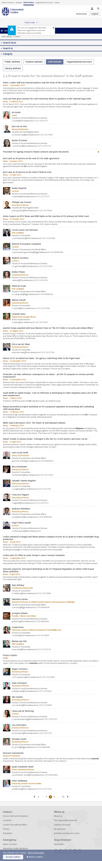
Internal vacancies (62, 824)
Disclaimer (7, 833)
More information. (36, 852)
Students (18, 2)
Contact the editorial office (15, 824)
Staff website (6, 36)
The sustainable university (65, 820)
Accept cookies (13, 857)
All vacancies (59, 829)
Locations (7, 820)
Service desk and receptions (15, 816)
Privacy (6, 829)
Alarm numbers (10, 844)
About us (58, 816)
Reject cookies (36, 857)
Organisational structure (44, 2)
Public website (12, 61)
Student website (34, 61)
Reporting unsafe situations (15, 848)
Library (57, 2)
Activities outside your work (66, 833)
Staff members (28, 2)
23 (63, 796)
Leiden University (7, 2)
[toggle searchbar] (98, 8)
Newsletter (59, 844)
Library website (13, 68)
